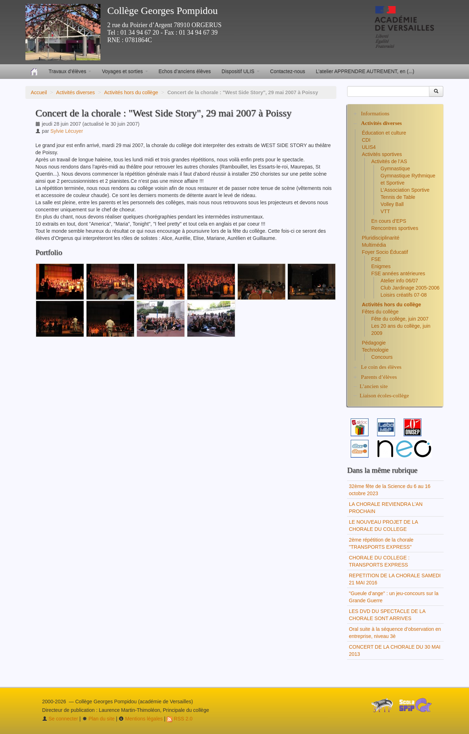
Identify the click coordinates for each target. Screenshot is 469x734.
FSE (376, 259)
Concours (382, 357)
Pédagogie (374, 343)
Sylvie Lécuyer (66, 131)
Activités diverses (75, 92)
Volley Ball (392, 204)
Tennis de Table (398, 197)
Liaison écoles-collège (384, 395)
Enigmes (380, 266)
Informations (375, 113)
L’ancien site (374, 386)
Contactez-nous (287, 71)
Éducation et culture (384, 133)
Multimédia (374, 245)
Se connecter (60, 719)
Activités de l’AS (389, 161)
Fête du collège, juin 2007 (399, 319)
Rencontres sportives (394, 228)
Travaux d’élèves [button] (70, 71)
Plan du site (98, 719)
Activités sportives (382, 154)
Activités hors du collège (131, 92)
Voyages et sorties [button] (125, 71)
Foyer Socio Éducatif (385, 252)
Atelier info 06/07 (399, 280)
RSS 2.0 (179, 719)
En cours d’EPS (388, 221)
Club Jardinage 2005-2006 (410, 288)
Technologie (375, 350)
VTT (385, 211)
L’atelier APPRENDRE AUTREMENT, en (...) (365, 71)
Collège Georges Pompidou (162, 10)
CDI (366, 140)
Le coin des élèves (381, 367)
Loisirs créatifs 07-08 (404, 295)
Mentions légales (141, 719)
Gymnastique (395, 168)
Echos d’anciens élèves (185, 71)
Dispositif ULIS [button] (241, 71)
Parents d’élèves (379, 377)
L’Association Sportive (405, 190)
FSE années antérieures (398, 273)
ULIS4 (369, 147)
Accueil (39, 92)
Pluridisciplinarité (380, 238)
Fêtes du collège (380, 312)
